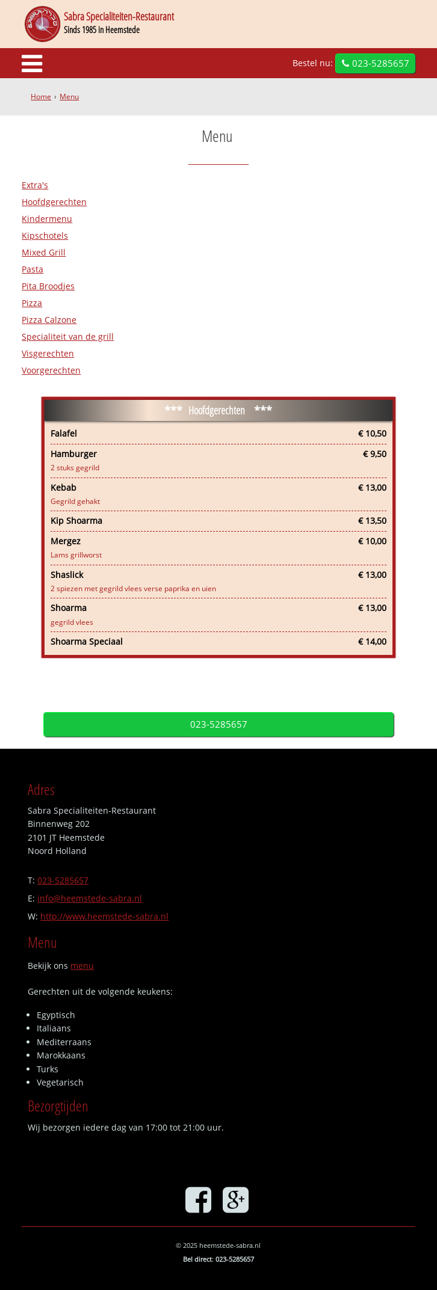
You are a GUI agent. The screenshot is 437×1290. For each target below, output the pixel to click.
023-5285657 (380, 63)
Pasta (32, 269)
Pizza (32, 303)
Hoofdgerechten (54, 201)
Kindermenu (47, 218)
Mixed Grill (44, 252)
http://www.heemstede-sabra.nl (104, 916)
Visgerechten (48, 353)
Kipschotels (45, 235)
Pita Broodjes (48, 286)
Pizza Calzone (49, 319)
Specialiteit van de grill (68, 336)
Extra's (35, 185)
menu (82, 965)
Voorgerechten (51, 370)
